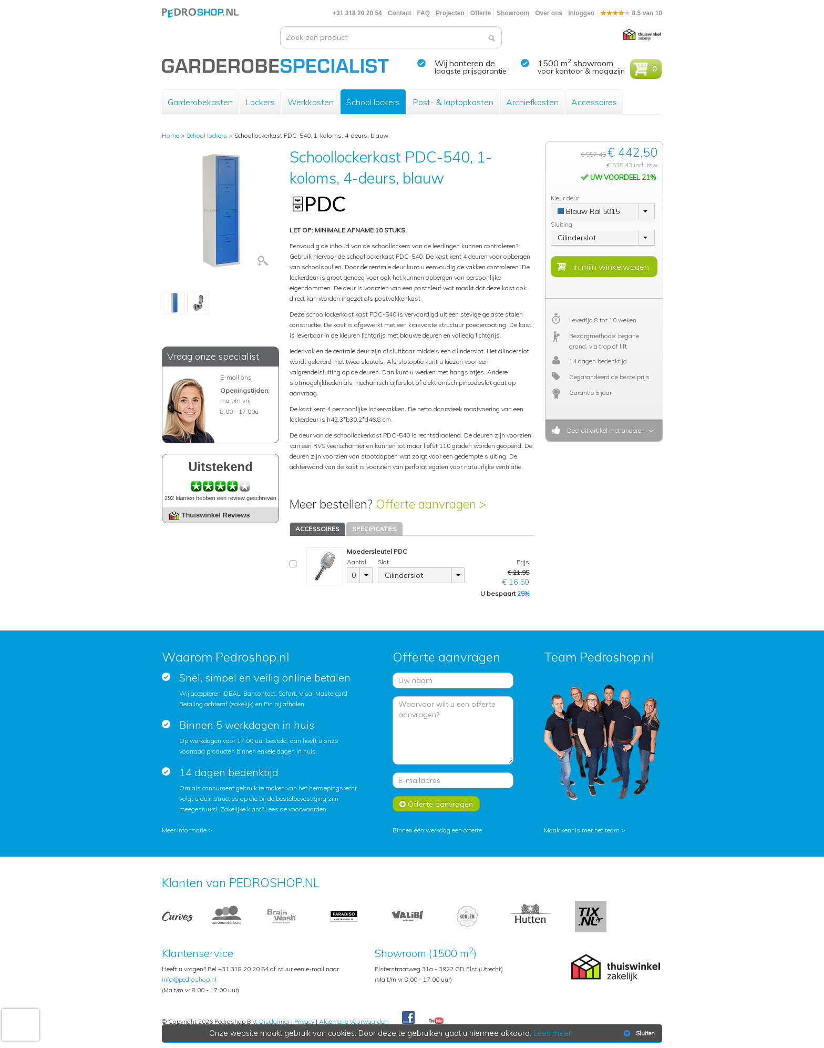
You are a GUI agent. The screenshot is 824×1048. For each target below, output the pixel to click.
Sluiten (638, 1033)
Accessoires (594, 102)
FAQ (423, 13)
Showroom (513, 13)
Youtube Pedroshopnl (436, 1021)
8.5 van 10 (631, 13)
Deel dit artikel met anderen (604, 430)
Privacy (304, 1021)
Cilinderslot (404, 575)
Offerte (480, 13)
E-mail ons (236, 377)
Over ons (548, 13)
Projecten (450, 13)
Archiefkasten (532, 102)
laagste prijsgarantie (471, 71)
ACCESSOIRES (317, 529)
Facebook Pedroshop (408, 1018)
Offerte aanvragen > (431, 504)
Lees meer (552, 1033)
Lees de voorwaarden (295, 809)
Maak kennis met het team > (584, 830)
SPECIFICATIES (374, 529)
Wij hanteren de (465, 63)
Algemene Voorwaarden (353, 1021)
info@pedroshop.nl (189, 979)
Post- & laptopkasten (453, 102)
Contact (399, 13)
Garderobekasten (200, 102)
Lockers (260, 102)
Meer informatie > (187, 830)
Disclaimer (274, 1021)
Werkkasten (310, 102)
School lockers (373, 102)
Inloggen (581, 13)
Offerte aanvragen (436, 804)
